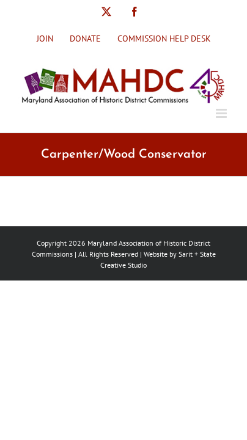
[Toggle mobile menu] (222, 113)
